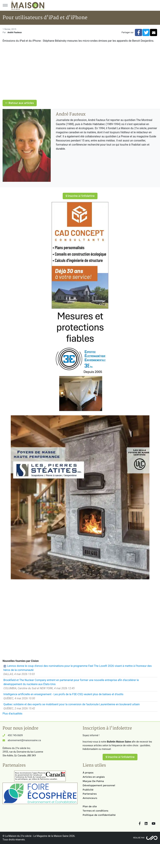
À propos (88, 772)
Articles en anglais (94, 776)
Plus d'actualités (12, 713)
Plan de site (90, 806)
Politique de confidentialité (99, 814)
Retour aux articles (19, 103)
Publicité (88, 789)
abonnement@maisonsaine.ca (24, 740)
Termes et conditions (95, 810)
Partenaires (90, 793)
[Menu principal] (5, 5)
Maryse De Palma (93, 781)
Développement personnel (99, 785)
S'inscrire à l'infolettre (80, 196)
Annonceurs (90, 798)
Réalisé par (138, 838)
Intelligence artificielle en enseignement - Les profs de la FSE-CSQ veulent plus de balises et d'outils (63, 694)
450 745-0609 (15, 735)
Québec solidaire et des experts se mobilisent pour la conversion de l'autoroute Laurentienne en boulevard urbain (71, 704)
